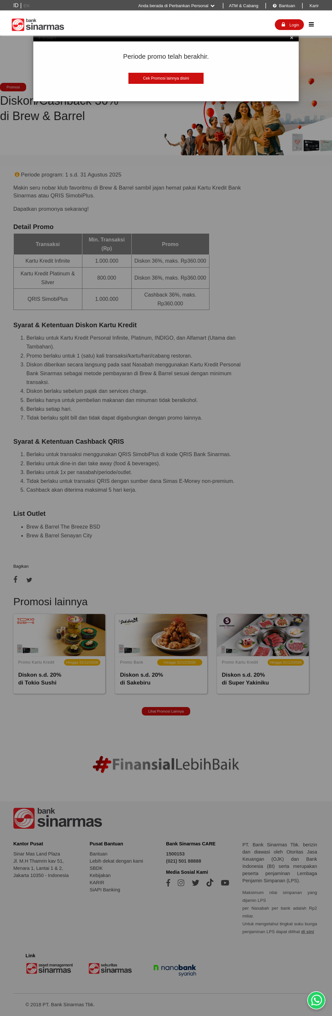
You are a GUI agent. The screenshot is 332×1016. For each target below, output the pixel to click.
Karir (313, 5)
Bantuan (284, 5)
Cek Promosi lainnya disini (166, 78)
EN (27, 5)
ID (16, 5)
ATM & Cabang (243, 5)
